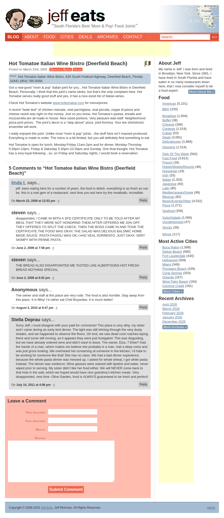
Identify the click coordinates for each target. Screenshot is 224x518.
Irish (165, 175)
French (167, 162)
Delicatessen (171, 141)
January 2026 (172, 317)
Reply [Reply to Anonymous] (143, 307)
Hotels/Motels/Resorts (178, 167)
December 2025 (174, 321)
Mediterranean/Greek (177, 192)
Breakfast (169, 116)
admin (211, 507)
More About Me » (201, 92)
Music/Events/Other (176, 201)
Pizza (166, 205)
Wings (166, 234)
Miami (166, 264)
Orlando (168, 277)
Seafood (168, 211)
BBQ (165, 109)
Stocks (167, 227)
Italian (78, 69)
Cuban (167, 133)
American (169, 103)
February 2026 (173, 313)
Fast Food (169, 158)
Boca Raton (170, 247)
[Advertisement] (112, 48)
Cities (67, 37)
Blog (13, 37)
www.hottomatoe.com (68, 103)
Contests (168, 129)
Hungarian (169, 171)
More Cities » (173, 291)
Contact (132, 37)
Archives (107, 37)
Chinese (168, 124)
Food (49, 37)
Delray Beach (172, 251)
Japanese (169, 184)
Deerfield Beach (60, 69)
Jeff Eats (47, 507)
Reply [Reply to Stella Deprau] (143, 384)
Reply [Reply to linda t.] (143, 200)
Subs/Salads (171, 217)
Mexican (168, 197)
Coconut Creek (173, 286)
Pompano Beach (174, 269)
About (31, 37)
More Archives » (175, 327)
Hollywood (169, 260)
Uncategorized (172, 222)
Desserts (168, 147)
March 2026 (171, 309)
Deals (85, 37)
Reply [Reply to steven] (143, 247)
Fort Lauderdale (173, 256)
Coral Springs (172, 273)
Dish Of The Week (175, 154)
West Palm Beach (175, 281)
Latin (165, 188)
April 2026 (169, 304)
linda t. (18, 182)
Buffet (166, 120)
